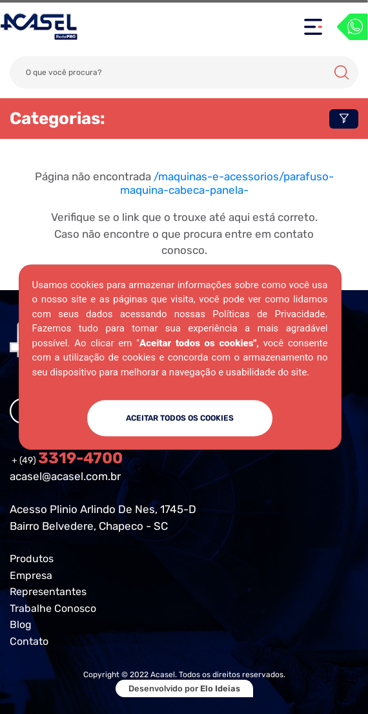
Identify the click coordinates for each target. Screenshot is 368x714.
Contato (29, 641)
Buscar (341, 72)
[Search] (184, 72)
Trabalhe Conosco (53, 608)
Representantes (48, 591)
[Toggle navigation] (313, 27)
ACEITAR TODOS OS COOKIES (180, 418)
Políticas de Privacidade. (269, 314)
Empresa (31, 575)
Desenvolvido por (184, 688)
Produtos (32, 558)
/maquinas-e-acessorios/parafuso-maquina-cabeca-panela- (227, 183)
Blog (21, 624)
